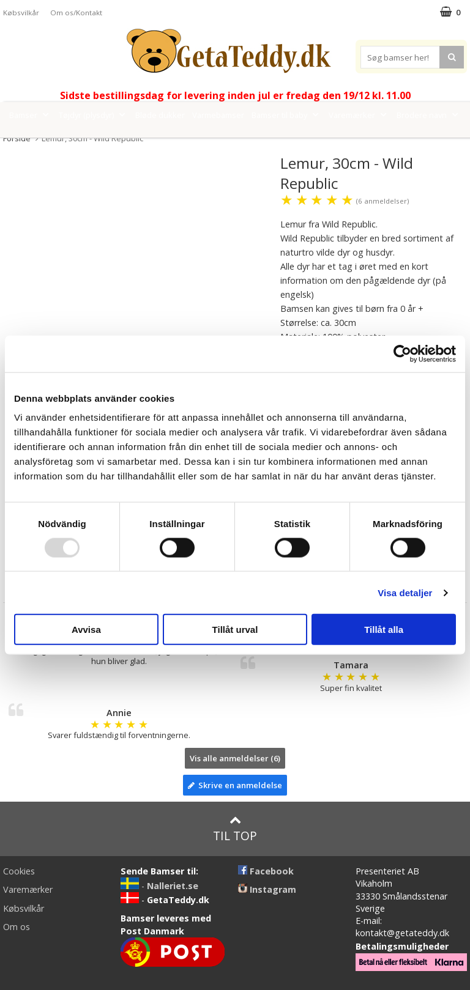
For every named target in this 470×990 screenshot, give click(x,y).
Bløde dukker (160, 114)
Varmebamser (218, 114)
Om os (16, 927)
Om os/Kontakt (76, 12)
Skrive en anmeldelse (235, 785)
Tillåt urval (235, 629)
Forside (17, 138)
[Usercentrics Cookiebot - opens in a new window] (402, 353)
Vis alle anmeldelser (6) (235, 758)
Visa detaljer (405, 592)
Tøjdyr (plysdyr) (93, 115)
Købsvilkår (21, 12)
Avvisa (86, 629)
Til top (235, 829)
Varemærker (359, 115)
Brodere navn (429, 115)
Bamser (30, 115)
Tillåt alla (383, 629)
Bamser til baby (286, 115)
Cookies (19, 871)
